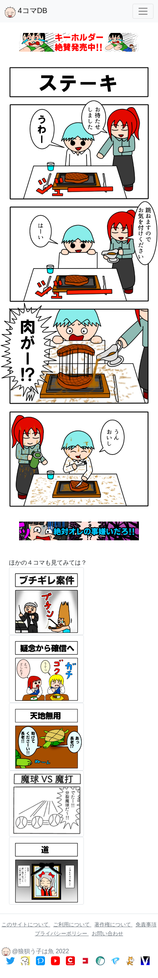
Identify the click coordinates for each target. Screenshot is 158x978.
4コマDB (25, 12)
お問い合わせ (107, 933)
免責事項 (146, 924)
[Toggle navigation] (143, 11)
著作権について (113, 924)
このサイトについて (25, 924)
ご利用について (72, 924)
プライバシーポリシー (62, 933)
